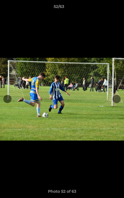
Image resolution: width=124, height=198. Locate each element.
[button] (104, 8)
